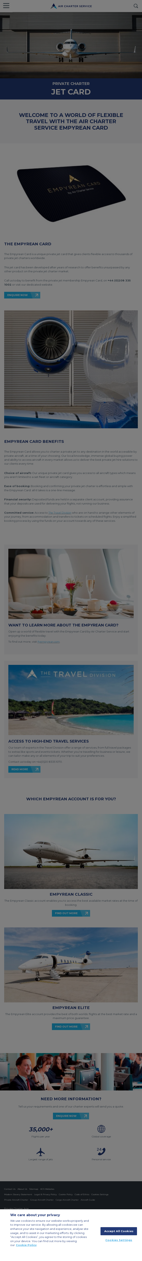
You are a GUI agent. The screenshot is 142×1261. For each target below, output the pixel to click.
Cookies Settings (118, 1240)
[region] (71, 1235)
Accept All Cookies (118, 1231)
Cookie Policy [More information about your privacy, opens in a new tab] (26, 1245)
